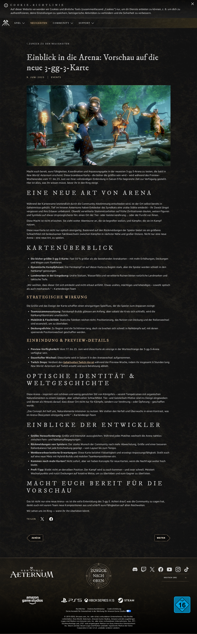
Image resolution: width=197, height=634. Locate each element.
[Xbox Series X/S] (99, 600)
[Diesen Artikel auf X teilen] (42, 519)
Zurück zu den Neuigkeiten (49, 43)
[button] (99, 125)
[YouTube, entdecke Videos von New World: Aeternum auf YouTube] (169, 569)
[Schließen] (192, 4)
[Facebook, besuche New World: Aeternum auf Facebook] (160, 569)
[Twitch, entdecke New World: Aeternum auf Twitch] (143, 569)
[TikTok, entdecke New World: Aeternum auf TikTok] (186, 569)
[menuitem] (20, 23)
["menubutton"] (20, 23)
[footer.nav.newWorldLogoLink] (31, 572)
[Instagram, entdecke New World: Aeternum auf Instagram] (178, 569)
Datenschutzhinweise (96, 609)
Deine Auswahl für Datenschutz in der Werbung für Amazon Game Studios (98, 611)
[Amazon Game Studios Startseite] (32, 601)
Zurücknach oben (98, 575)
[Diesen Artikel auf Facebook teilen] (51, 519)
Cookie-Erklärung (114, 609)
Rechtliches (80, 609)
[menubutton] (175, 577)
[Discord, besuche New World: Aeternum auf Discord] (135, 569)
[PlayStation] (71, 600)
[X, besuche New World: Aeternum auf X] (152, 569)
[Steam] (126, 601)
